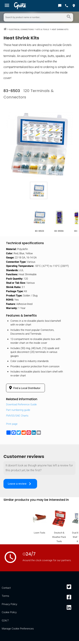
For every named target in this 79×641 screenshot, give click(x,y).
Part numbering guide (18, 410)
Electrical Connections (21, 29)
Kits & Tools (42, 29)
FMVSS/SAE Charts (17, 416)
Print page (11, 424)
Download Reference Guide (21, 404)
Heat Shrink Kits (60, 29)
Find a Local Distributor (24, 388)
